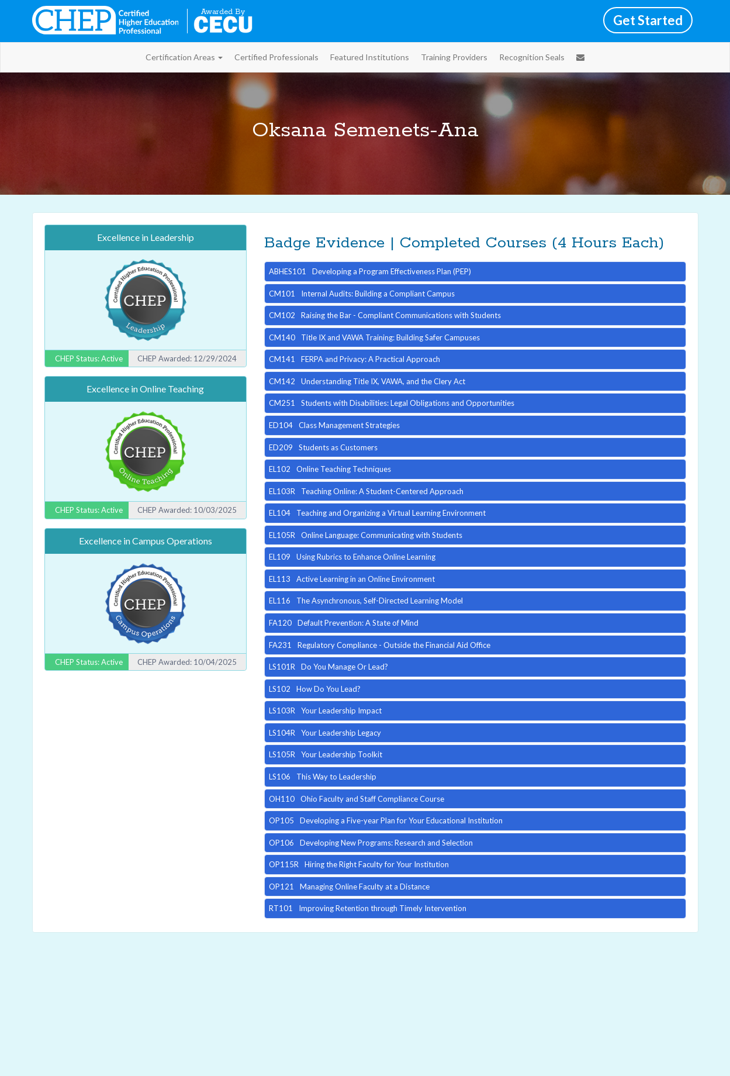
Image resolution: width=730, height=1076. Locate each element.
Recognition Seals (532, 57)
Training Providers (454, 57)
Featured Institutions (369, 57)
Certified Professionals (276, 57)
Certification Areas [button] (184, 57)
